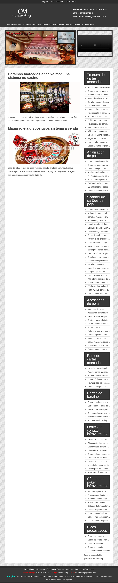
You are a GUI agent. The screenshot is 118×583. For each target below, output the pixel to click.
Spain (52, 2)
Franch (67, 2)
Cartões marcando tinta (98, 320)
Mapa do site (34, 569)
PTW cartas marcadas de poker (101, 127)
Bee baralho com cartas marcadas (103, 116)
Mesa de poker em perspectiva (101, 316)
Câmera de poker (58, 24)
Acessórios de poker (95, 301)
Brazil (74, 2)
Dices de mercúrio (96, 543)
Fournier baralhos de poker (99, 420)
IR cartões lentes (88, 24)
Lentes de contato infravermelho (38, 24)
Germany (59, 2)
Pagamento (51, 569)
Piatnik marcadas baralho (99, 87)
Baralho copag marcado (98, 95)
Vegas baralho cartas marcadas (101, 138)
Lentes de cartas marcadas (99, 458)
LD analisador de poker (98, 187)
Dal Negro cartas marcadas (100, 120)
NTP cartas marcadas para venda (102, 131)
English (45, 2)
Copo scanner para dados (99, 536)
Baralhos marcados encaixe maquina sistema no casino (39, 76)
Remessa (60, 569)
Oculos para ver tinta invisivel (100, 469)
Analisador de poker (73, 24)
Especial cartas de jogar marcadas (103, 146)
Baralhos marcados (18, 24)
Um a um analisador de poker (101, 161)
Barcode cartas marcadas (95, 359)
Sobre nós (69, 569)
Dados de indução (96, 547)
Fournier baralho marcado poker (102, 106)
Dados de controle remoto (99, 540)
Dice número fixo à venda (99, 551)
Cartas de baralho (94, 394)
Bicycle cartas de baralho (99, 417)
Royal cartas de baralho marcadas (103, 124)
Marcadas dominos (96, 309)
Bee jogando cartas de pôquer (101, 413)
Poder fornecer (94, 327)
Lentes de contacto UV (98, 461)
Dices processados (97, 528)
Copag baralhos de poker (99, 402)
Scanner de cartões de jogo (96, 200)
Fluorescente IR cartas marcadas (102, 113)
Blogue (43, 569)
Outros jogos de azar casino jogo (102, 335)
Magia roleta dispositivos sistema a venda (43, 128)
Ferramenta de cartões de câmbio (102, 324)
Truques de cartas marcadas (96, 78)
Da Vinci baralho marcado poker (102, 135)
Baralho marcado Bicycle (98, 102)
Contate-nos (79, 569)
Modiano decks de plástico (99, 409)
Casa (8, 24)
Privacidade (89, 569)
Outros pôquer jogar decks (99, 406)
